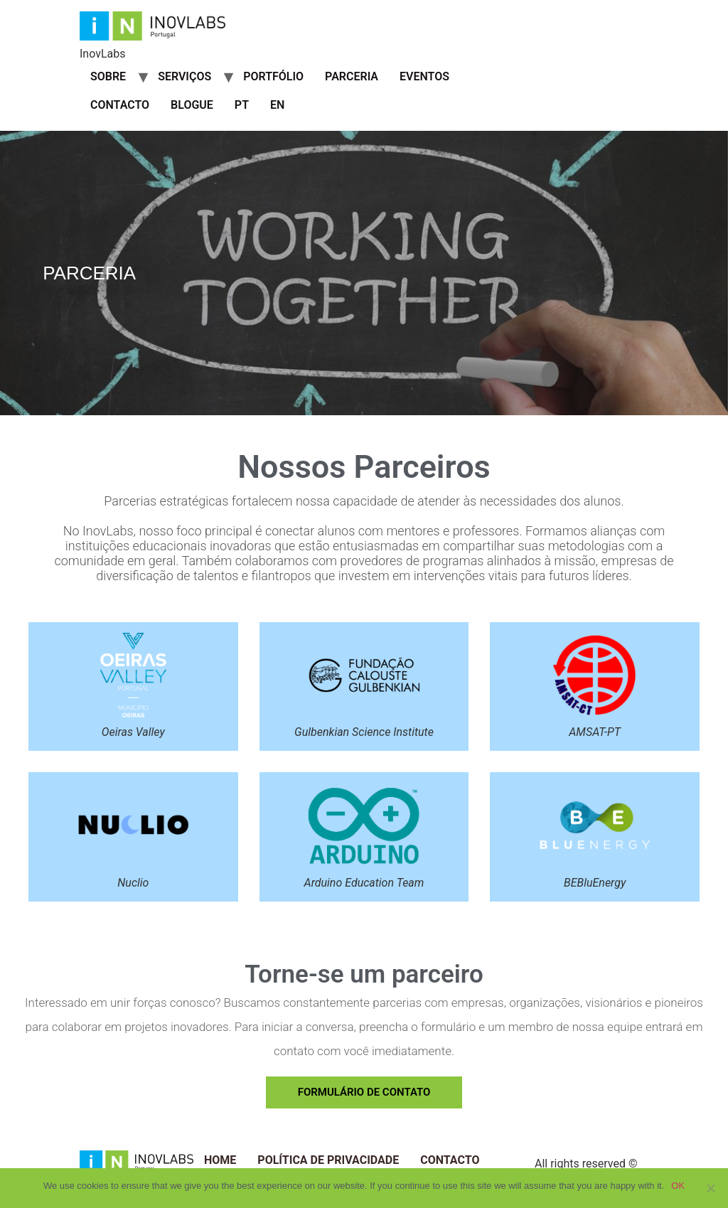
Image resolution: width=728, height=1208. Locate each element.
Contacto (119, 105)
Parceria (351, 76)
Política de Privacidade (328, 1160)
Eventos (424, 76)
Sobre (108, 76)
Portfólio (273, 76)
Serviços (184, 76)
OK (678, 1185)
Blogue (192, 105)
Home (220, 1160)
